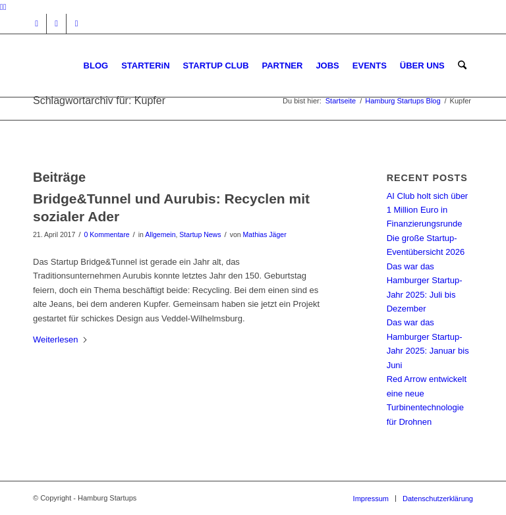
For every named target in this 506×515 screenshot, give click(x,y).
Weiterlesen (60, 339)
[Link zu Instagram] (36, 24)
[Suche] (462, 65)
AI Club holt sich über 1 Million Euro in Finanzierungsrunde (427, 210)
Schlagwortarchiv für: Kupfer (99, 100)
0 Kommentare (107, 234)
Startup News (200, 234)
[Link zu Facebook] (56, 24)
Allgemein (160, 234)
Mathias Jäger (265, 234)
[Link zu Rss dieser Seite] (76, 24)
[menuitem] (96, 65)
